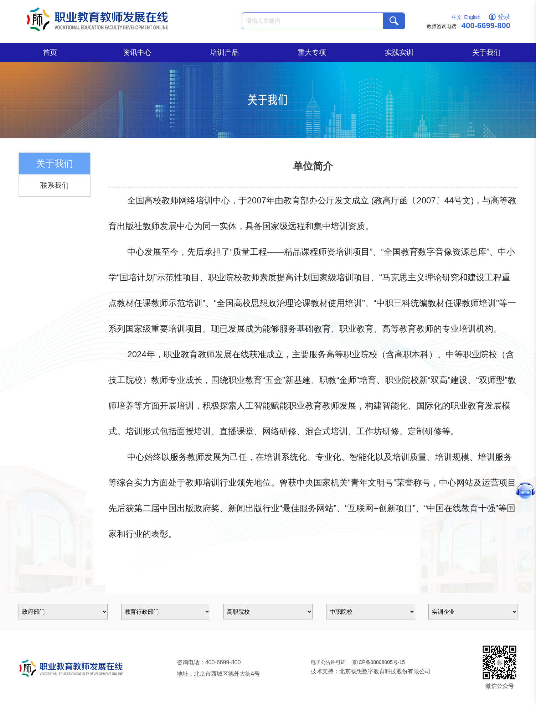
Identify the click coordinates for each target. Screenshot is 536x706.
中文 (457, 17)
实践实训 (399, 52)
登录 (499, 16)
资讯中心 (137, 52)
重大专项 (312, 52)
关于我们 (486, 52)
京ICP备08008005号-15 (378, 662)
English (472, 17)
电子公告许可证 (328, 662)
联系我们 (54, 185)
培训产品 (224, 52)
